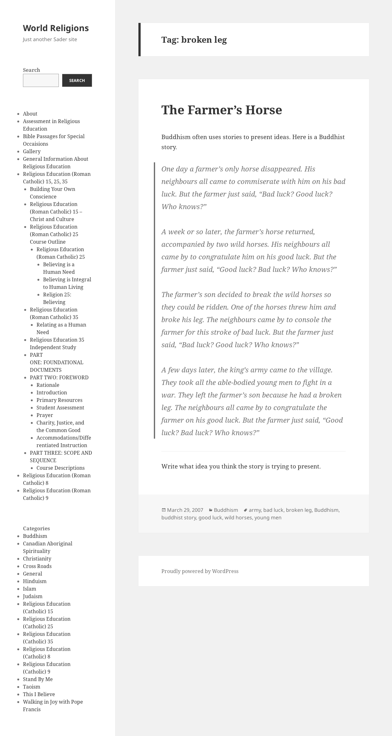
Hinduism (35, 581)
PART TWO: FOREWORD (59, 377)
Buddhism (35, 536)
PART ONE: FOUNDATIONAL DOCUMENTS (56, 362)
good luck (210, 517)
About (30, 113)
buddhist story (178, 517)
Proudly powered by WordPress (199, 571)
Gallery (32, 151)
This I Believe (39, 694)
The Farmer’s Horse (221, 109)
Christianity (37, 558)
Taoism (31, 686)
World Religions (56, 28)
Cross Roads (37, 566)
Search (31, 70)
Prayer (44, 415)
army (255, 509)
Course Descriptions (60, 467)
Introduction (51, 392)
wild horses (238, 517)
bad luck (273, 509)
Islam (29, 588)
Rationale (47, 385)
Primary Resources (59, 400)
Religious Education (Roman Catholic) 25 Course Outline (54, 234)
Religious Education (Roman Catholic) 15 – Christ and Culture (56, 212)
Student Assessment (60, 407)
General (32, 573)
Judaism (32, 596)
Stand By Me (38, 679)
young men (268, 517)
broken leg (299, 509)
